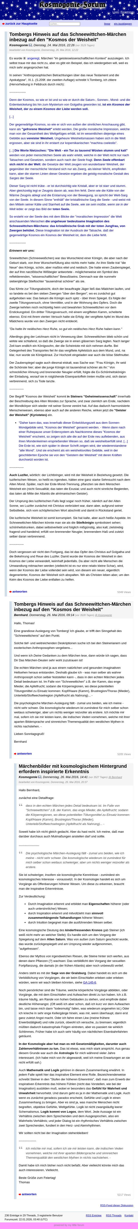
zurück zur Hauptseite (21, 23)
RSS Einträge (94, 1215)
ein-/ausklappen (123, 23)
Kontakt (129, 1215)
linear (107, 23)
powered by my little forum (69, 1225)
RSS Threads (114, 1215)
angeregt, (33, 58)
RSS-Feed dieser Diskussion (116, 1205)
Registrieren (127, 12)
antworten (19, 591)
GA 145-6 (89, 982)
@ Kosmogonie (103, 615)
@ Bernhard (115, 777)
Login (116, 12)
